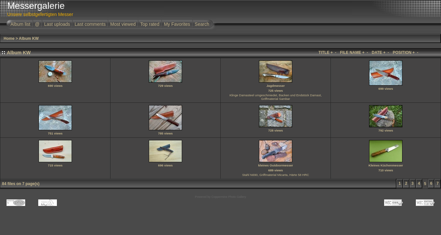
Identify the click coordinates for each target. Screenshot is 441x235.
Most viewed (123, 24)
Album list (20, 24)
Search (202, 24)
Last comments (90, 24)
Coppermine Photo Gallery (228, 196)
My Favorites (177, 24)
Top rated (149, 24)
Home (9, 38)
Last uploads (57, 24)
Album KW (29, 38)
